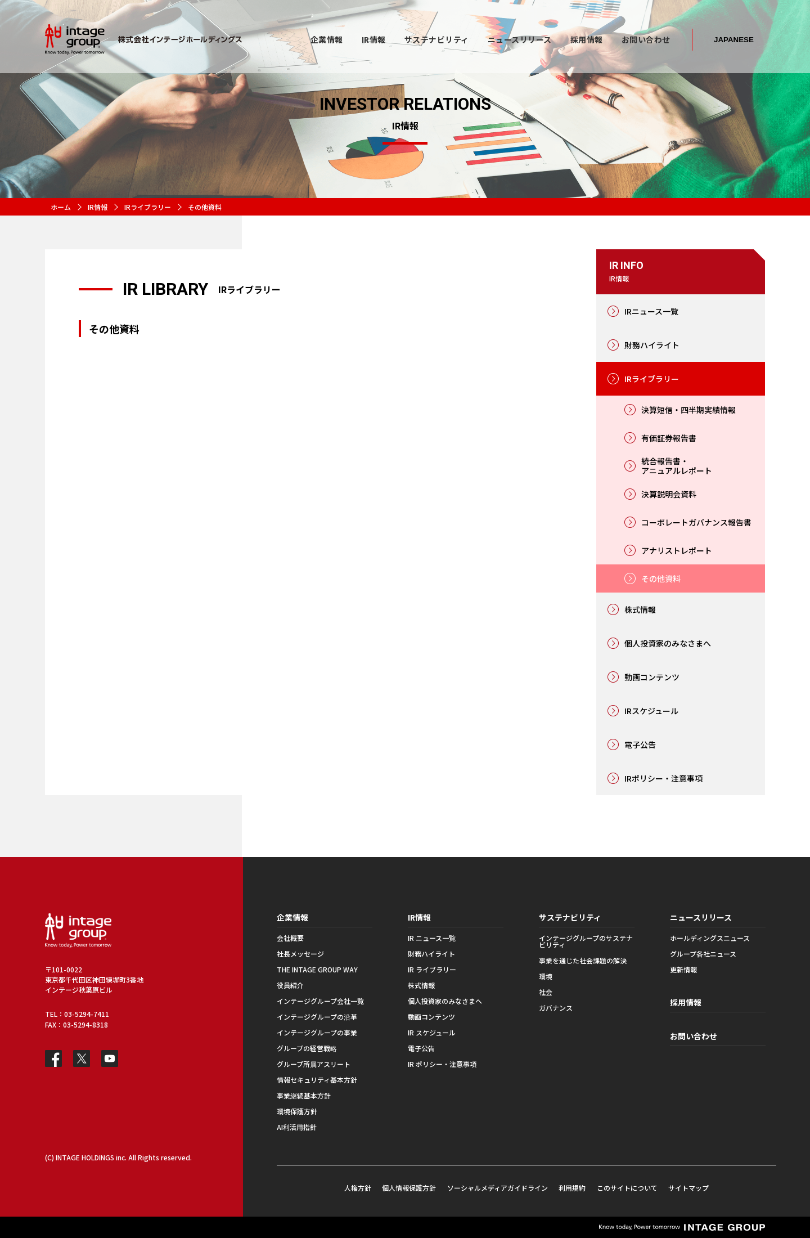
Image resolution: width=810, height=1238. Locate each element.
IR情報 (97, 207)
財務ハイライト (652, 345)
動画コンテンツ (652, 677)
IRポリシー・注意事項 (663, 778)
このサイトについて (627, 1187)
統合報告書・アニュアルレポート (676, 465)
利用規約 (572, 1187)
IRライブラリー (147, 207)
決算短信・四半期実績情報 (688, 409)
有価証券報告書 (668, 437)
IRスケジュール (651, 710)
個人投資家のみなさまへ (667, 643)
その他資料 (661, 578)
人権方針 (357, 1187)
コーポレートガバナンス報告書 (696, 522)
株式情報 (640, 609)
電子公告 (640, 744)
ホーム (61, 207)
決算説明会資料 (668, 494)
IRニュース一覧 (651, 311)
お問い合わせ (693, 1036)
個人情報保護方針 (409, 1187)
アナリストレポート (676, 550)
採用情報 (685, 1002)
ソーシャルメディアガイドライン (497, 1187)
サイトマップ (688, 1187)
